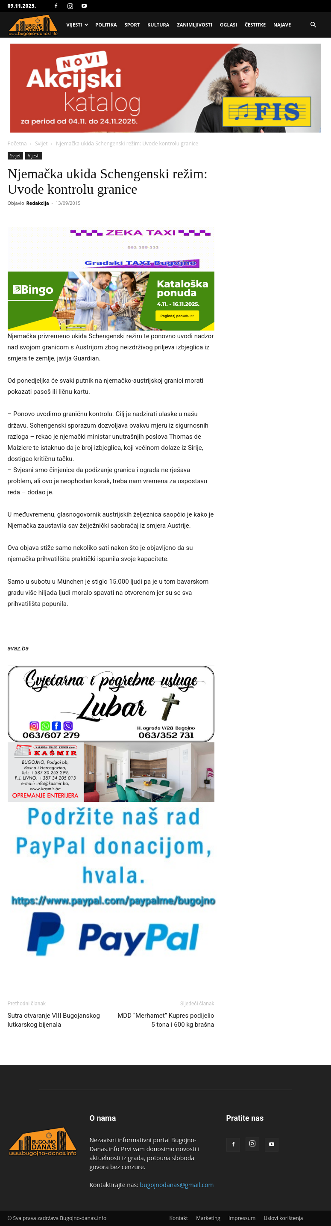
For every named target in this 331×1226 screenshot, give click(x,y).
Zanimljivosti (194, 24)
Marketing (208, 1218)
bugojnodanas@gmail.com (177, 1185)
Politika (106, 24)
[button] (313, 25)
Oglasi (228, 24)
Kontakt (179, 1218)
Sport (132, 24)
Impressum (241, 1218)
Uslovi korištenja (283, 1218)
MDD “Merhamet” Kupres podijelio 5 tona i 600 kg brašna (165, 1020)
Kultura (158, 24)
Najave (282, 24)
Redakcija (37, 203)
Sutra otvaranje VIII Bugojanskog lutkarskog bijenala (54, 1020)
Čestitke (255, 24)
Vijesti (78, 24)
